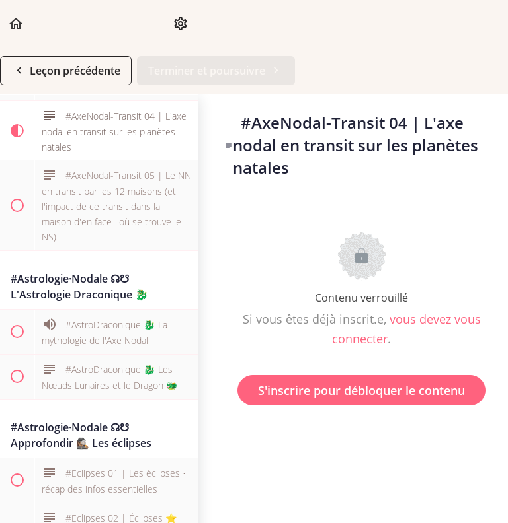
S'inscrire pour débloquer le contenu (361, 390)
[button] (16, 23)
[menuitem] (181, 23)
